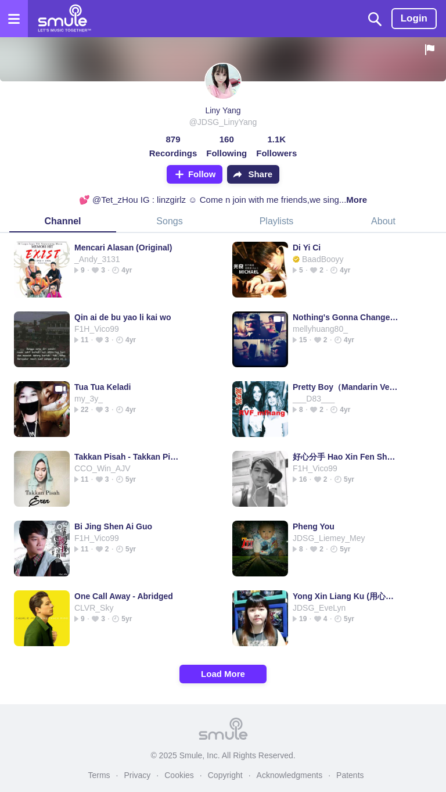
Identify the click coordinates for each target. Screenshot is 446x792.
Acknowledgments (290, 775)
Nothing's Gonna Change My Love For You (346, 317)
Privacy (137, 775)
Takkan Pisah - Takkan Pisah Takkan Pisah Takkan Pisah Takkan (127, 456)
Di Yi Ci (307, 247)
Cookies (179, 775)
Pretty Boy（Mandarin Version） (346, 387)
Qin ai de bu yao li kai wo (122, 317)
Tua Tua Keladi (102, 387)
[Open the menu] (14, 18)
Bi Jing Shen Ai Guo (113, 526)
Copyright (225, 775)
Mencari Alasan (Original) (123, 247)
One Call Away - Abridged (123, 596)
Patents (350, 775)
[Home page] (64, 18)
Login (414, 18)
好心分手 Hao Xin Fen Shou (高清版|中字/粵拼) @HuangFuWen (346, 456)
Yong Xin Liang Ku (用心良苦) (346, 596)
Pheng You (313, 526)
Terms (99, 775)
